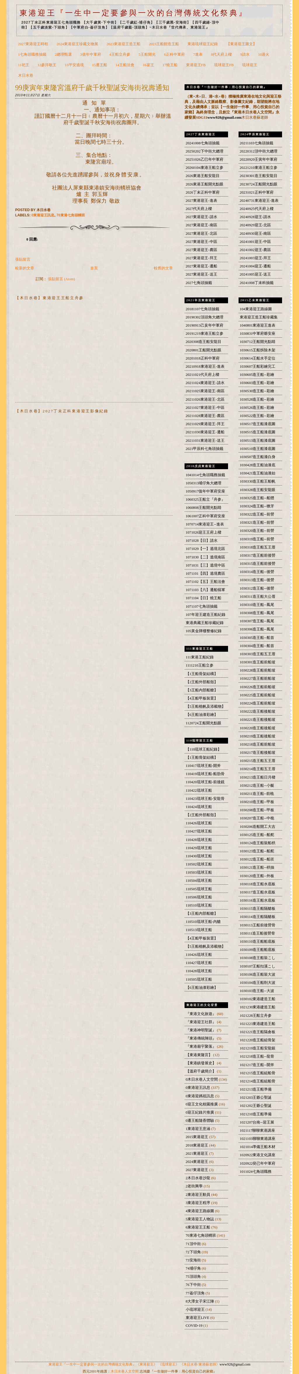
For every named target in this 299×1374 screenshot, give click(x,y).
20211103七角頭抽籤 (256, 143)
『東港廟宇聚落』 (201, 1046)
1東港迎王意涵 (198, 1129)
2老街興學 (195, 1186)
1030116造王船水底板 (257, 900)
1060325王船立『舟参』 (205, 499)
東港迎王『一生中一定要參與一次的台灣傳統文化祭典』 (134, 12)
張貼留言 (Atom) (61, 279)
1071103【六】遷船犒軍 (205, 590)
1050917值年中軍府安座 (205, 491)
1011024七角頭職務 (256, 1172)
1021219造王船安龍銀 (258, 1048)
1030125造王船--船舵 (257, 835)
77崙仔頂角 (196, 1293)
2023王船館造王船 (164, 44)
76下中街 (194, 1285)
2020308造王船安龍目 (204, 342)
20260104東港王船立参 (204, 168)
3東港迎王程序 (198, 1203)
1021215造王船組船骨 (258, 1073)
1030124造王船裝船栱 (258, 843)
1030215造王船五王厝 (258, 761)
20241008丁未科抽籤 (257, 283)
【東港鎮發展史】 (201, 1063)
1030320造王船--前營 (257, 531)
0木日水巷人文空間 (202, 1079)
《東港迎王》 (146, 1364)
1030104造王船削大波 (258, 983)
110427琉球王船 (199, 831)
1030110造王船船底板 (257, 942)
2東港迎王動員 (198, 1195)
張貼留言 (22, 259)
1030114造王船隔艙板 (257, 917)
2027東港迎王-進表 (201, 201)
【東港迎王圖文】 (241, 44)
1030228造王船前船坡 (258, 670)
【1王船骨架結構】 (202, 674)
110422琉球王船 (199, 790)
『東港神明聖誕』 (201, 1030)
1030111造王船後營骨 (257, 933)
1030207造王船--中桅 (257, 818)
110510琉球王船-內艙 (203, 922)
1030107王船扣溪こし (258, 966)
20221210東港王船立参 (258, 168)
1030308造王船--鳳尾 (257, 613)
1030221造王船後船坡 (258, 720)
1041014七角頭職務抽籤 (205, 475)
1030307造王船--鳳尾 (257, 621)
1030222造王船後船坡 (258, 711)
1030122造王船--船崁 (257, 859)
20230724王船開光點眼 (258, 184)
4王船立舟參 (119, 54)
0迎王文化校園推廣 (202, 1104)
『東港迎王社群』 (201, 1022)
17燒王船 (170, 65)
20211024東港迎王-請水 (205, 383)
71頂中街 (194, 1244)
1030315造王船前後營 (258, 564)
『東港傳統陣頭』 (201, 1038)
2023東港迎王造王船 (123, 44)
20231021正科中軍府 (257, 192)
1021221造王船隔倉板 (258, 1032)
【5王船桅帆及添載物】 (205, 706)
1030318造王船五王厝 (258, 547)
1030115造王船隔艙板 (257, 909)
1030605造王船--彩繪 (257, 375)
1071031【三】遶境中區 (205, 565)
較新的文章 (24, 268)
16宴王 (148, 65)
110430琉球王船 (199, 856)
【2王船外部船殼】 (202, 682)
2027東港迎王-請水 (201, 217)
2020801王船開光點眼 (204, 350)
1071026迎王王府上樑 (204, 532)
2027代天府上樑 (199, 209)
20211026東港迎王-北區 (205, 399)
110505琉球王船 (199, 889)
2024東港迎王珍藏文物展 (77, 44)
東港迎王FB (196, 65)
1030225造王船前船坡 (258, 695)
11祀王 (23, 65)
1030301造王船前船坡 (258, 662)
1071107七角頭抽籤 (202, 606)
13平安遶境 (74, 65)
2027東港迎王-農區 (201, 250)
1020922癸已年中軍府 (258, 1163)
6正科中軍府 (174, 54)
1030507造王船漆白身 (258, 457)
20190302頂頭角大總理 (204, 317)
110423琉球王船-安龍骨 (205, 799)
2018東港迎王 (197, 1145)
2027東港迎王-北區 (201, 234)
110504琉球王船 (199, 881)
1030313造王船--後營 (257, 580)
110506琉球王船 (199, 897)
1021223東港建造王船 (258, 1024)
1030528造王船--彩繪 (257, 399)
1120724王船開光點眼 (203, 723)
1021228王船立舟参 (256, 1016)
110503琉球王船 (199, 872)
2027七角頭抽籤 (199, 283)
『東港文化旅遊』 (201, 1014)
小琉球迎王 (196, 1310)
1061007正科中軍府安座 (205, 516)
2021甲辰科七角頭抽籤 (204, 449)
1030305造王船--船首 (257, 638)
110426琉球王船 (199, 823)
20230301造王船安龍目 (258, 176)
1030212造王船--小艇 (257, 786)
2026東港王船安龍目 (203, 176)
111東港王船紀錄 (200, 657)
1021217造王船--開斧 (257, 1065)
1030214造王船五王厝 (258, 769)
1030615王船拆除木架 (258, 350)
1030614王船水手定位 (258, 358)
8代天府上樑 (221, 54)
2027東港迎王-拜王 (201, 258)
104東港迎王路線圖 (256, 309)
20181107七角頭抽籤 (202, 309)
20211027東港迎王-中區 (205, 408)
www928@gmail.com (224, 117)
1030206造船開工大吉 (258, 827)
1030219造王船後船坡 (258, 736)
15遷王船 (99, 65)
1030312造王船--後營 (257, 588)
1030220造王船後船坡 (258, 728)
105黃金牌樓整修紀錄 (204, 631)
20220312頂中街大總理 (258, 151)
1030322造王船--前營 (257, 514)
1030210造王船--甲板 (257, 802)
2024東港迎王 (197, 1162)
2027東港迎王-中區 (201, 242)
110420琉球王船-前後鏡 (205, 782)
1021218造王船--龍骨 (257, 1056)
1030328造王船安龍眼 (258, 490)
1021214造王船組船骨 (258, 1081)
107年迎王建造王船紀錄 (205, 615)
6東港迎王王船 (198, 1227)
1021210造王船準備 (256, 1114)
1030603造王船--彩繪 (257, 383)
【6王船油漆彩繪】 (202, 715)
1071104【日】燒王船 (203, 598)
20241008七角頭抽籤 (203, 143)
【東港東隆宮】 (199, 1055)
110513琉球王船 (199, 930)
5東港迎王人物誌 (200, 1219)
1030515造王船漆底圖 (258, 432)
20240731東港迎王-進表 (259, 201)
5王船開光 (147, 54)
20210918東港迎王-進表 (205, 366)
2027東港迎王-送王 (201, 274)
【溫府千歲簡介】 (201, 1071)
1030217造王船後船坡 (258, 753)
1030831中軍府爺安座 (258, 334)
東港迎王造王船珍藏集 (259, 317)
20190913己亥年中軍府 (204, 325)
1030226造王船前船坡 (258, 687)
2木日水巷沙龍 (198, 1178)
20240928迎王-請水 (255, 217)
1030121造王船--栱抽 (257, 867)
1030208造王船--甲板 (257, 810)
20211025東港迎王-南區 (205, 391)
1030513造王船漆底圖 (258, 441)
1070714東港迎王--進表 (205, 524)
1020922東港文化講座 (258, 1155)
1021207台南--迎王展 (257, 1122)
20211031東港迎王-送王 (205, 441)
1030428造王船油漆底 (258, 465)
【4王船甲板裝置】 (202, 698)
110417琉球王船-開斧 (203, 766)
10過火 (264, 54)
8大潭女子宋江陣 (200, 1301)
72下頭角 (194, 1252)
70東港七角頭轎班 (70, 215)
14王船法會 (125, 65)
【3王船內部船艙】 (202, 690)
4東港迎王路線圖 (200, 1211)
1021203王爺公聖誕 (256, 1098)
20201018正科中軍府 (203, 358)
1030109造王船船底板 (258, 950)
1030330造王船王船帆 (258, 481)
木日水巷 (25, 75)
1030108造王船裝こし (258, 958)
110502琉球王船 (199, 864)
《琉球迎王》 (168, 1364)
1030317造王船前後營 (258, 555)
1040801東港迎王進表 (258, 325)
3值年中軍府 (90, 54)
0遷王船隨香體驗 (200, 1121)
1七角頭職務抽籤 (32, 54)
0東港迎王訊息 (43, 215)
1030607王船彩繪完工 (258, 366)
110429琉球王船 (199, 848)
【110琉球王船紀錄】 (204, 749)
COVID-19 (194, 1326)
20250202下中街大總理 (204, 151)
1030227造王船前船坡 (258, 679)
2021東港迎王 (197, 1154)
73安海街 (194, 1260)
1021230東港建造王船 (258, 1007)
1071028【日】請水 (202, 541)
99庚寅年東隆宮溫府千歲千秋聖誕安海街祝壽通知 (92, 88)
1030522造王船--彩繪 (257, 416)
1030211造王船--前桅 (257, 794)
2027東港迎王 (197, 1170)
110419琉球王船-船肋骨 (205, 774)
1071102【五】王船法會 (205, 582)
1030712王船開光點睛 (258, 342)
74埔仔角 (194, 1268)
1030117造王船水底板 (257, 892)
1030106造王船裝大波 (258, 974)
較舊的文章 (163, 268)
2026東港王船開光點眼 (204, 184)
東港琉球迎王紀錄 (202, 44)
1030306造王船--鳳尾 (257, 629)
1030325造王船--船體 (257, 498)
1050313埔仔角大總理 (204, 483)
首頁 (94, 268)
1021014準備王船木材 (258, 1147)
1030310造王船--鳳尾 (257, 605)
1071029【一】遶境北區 (205, 549)
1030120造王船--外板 (257, 876)
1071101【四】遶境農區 (205, 574)
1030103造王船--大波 (257, 991)
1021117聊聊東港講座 (257, 1130)
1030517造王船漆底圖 (258, 424)
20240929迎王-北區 (255, 225)
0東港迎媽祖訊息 (200, 1096)
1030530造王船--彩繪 (257, 391)
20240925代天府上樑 (257, 209)
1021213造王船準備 (256, 1089)
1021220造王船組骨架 (258, 1040)
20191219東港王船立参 (204, 334)
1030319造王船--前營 (257, 539)
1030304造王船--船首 (257, 646)
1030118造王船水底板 (257, 884)
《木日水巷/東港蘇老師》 (199, 1364)
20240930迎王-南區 (255, 234)
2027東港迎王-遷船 (201, 266)
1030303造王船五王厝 (258, 654)
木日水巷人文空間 (125, 1371)
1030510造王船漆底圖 (258, 449)
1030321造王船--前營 (257, 522)
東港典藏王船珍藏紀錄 (205, 623)
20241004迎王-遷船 (255, 266)
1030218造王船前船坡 (258, 744)
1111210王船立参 (199, 665)
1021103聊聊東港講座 (257, 1139)
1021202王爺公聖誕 (256, 1106)
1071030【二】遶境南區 (205, 557)
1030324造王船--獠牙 (257, 506)
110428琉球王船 (199, 840)
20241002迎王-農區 (255, 250)
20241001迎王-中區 (255, 242)
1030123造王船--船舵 (257, 851)
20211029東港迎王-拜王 (205, 424)
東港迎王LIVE (198, 1318)
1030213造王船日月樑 (258, 777)
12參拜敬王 (46, 65)
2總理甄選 (63, 54)
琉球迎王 (249, 65)
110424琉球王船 (199, 807)
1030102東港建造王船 (258, 999)
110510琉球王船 (199, 905)
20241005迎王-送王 (255, 274)
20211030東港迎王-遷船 (205, 432)
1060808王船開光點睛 (204, 508)
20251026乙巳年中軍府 (204, 159)
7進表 (198, 54)
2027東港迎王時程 (33, 44)
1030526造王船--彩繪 (257, 408)
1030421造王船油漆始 (258, 473)
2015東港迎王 (197, 1137)
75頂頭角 (194, 1277)
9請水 (245, 54)
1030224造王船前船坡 (258, 703)
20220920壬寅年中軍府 (258, 159)
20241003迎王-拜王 (255, 258)
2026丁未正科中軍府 (203, 192)
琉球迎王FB (224, 65)
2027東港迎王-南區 (201, 225)
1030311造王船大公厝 (257, 597)
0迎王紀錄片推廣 (200, 1112)
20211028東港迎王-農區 (205, 416)
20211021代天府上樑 (202, 375)
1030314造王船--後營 (257, 572)
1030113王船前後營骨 (257, 925)
